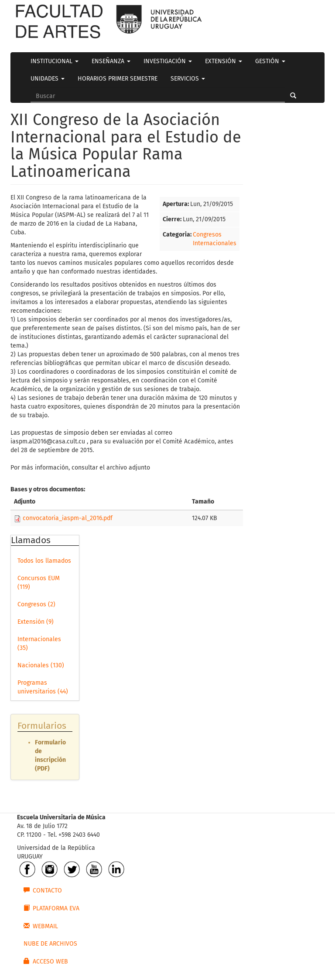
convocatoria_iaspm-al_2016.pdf (68, 518)
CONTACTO (43, 890)
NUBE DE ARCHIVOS (50, 943)
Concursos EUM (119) (38, 583)
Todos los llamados (44, 561)
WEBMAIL (41, 926)
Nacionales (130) (40, 665)
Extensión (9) (35, 621)
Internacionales (214, 243)
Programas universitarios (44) (42, 687)
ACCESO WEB (46, 961)
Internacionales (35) (39, 644)
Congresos (207, 234)
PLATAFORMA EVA (51, 908)
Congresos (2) (36, 604)
